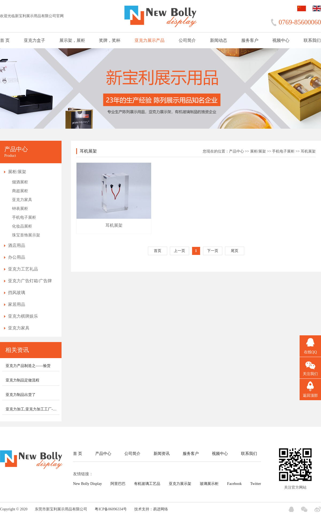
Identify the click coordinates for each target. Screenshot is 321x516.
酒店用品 (16, 245)
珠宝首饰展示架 (26, 235)
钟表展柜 (20, 208)
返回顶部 (310, 396)
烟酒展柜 (20, 182)
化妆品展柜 (22, 226)
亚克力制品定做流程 (22, 380)
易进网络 (160, 509)
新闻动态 (218, 40)
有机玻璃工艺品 (147, 484)
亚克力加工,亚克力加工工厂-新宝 (33, 409)
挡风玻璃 (16, 292)
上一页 (179, 251)
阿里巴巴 (117, 484)
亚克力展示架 (180, 484)
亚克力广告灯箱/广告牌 (30, 281)
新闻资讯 (162, 453)
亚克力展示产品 (150, 40)
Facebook (234, 484)
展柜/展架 (17, 171)
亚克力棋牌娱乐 (23, 316)
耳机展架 (308, 151)
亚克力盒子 (34, 40)
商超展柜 (20, 191)
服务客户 (249, 40)
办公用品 (16, 257)
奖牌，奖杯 (109, 40)
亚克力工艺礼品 (23, 269)
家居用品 (16, 304)
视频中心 (280, 40)
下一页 (212, 251)
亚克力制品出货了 (21, 395)
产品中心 (236, 151)
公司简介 (187, 40)
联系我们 (312, 40)
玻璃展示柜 (209, 484)
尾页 (234, 251)
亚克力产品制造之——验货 (28, 366)
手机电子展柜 (24, 217)
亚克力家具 (22, 200)
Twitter (255, 484)
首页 (157, 251)
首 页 (5, 40)
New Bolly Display (87, 484)
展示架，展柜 (72, 40)
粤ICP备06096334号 (111, 509)
